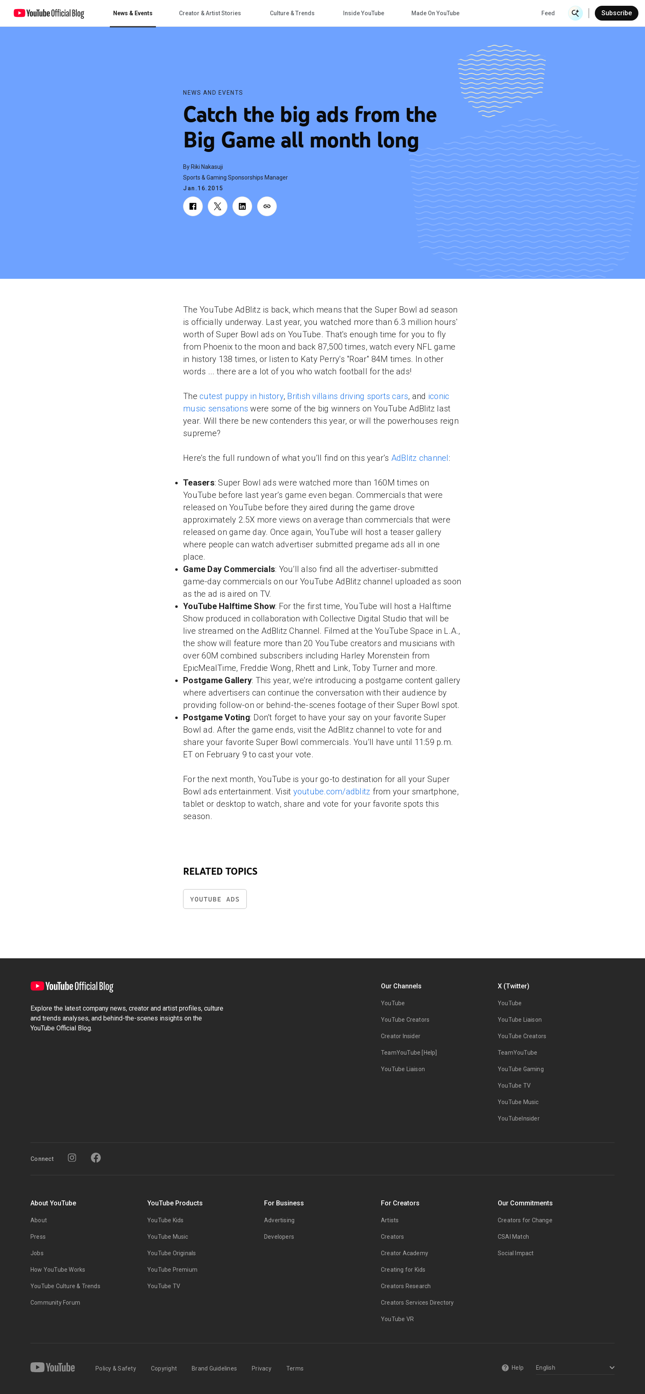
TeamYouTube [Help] (409, 1052)
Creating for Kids (403, 1269)
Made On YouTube (435, 13)
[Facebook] (96, 1158)
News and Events (213, 92)
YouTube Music (518, 1102)
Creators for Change (525, 1220)
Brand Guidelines (214, 1368)
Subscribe (616, 13)
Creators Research (406, 1286)
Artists (390, 1220)
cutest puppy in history (241, 396)
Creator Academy (404, 1253)
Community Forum (55, 1302)
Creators (392, 1236)
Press (38, 1236)
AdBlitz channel (420, 458)
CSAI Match (513, 1236)
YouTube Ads (215, 899)
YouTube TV (514, 1085)
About (38, 1220)
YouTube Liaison (403, 1069)
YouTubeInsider (519, 1118)
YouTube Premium (172, 1269)
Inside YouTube (363, 13)
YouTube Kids (165, 1220)
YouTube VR (397, 1319)
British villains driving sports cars (347, 396)
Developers (279, 1236)
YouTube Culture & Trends (65, 1286)
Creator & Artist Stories (210, 13)
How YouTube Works (57, 1269)
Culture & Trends (292, 13)
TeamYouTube (517, 1052)
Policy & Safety (115, 1368)
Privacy (261, 1368)
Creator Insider (400, 1036)
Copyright (164, 1368)
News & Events (133, 13)
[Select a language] (574, 1368)
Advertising (279, 1220)
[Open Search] (575, 13)
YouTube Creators (405, 1019)
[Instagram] (72, 1158)
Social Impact (516, 1253)
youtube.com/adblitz (332, 791)
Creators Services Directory (417, 1302)
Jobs (37, 1253)
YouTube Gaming (521, 1069)
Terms (295, 1368)
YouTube (393, 1003)
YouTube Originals (171, 1253)
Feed (548, 13)
